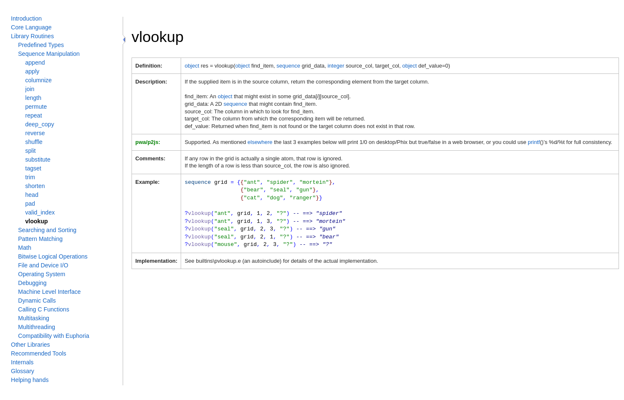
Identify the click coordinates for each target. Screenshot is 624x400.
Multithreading (36, 327)
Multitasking (33, 318)
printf (534, 142)
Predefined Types (41, 45)
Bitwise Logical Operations (52, 256)
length (33, 97)
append (35, 62)
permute (36, 106)
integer (335, 66)
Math (24, 247)
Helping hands (30, 379)
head (31, 194)
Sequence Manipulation (49, 53)
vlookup (36, 221)
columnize (38, 80)
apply (32, 71)
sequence (288, 66)
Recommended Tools (38, 353)
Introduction (26, 18)
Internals (22, 362)
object (191, 66)
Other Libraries (30, 344)
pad (30, 203)
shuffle (33, 142)
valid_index (40, 212)
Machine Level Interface (49, 291)
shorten (35, 186)
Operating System (41, 274)
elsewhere (259, 142)
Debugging (32, 283)
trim (30, 177)
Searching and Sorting (47, 230)
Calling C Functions (43, 309)
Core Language (31, 27)
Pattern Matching (40, 238)
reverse (35, 133)
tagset (33, 168)
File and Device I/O (43, 265)
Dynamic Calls (37, 300)
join (29, 89)
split (30, 150)
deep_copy (39, 124)
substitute (37, 159)
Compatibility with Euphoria (53, 335)
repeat (33, 115)
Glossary (22, 371)
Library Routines (32, 36)
